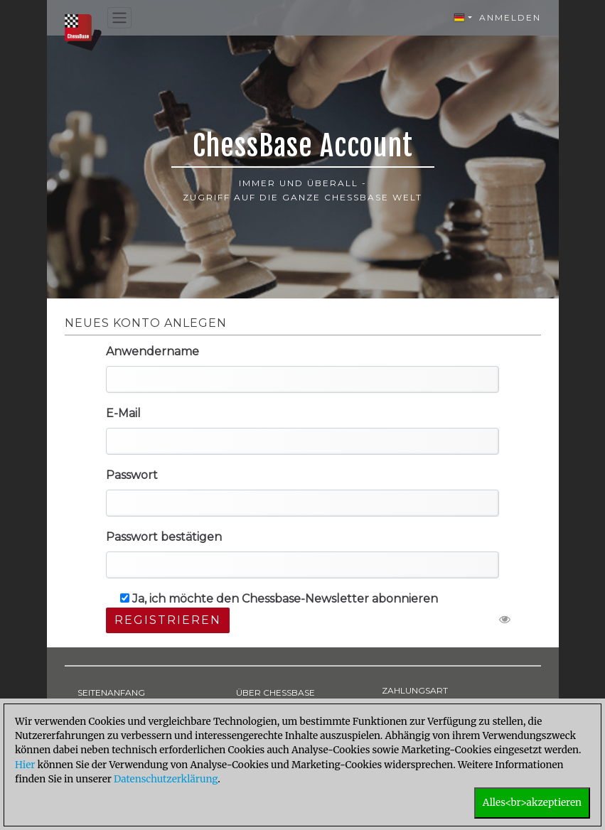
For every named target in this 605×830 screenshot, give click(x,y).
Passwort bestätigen (164, 537)
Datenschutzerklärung (166, 779)
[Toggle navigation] (119, 18)
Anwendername (152, 351)
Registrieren (167, 620)
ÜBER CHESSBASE (275, 692)
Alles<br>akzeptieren (532, 803)
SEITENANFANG (111, 692)
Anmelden (510, 17)
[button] (463, 18)
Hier (25, 765)
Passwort (132, 475)
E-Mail (123, 413)
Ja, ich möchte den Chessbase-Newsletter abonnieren (279, 598)
